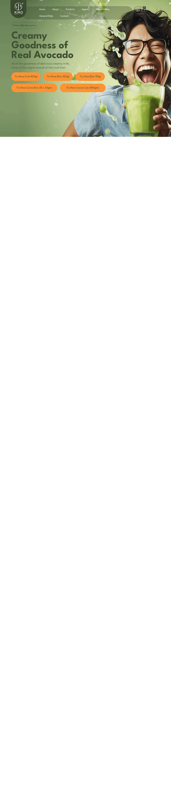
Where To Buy (103, 9)
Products (70, 9)
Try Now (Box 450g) (58, 76)
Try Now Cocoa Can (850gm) (82, 88)
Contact (64, 16)
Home (42, 9)
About (55, 9)
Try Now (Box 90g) (90, 76)
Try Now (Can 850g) (26, 76)
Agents (85, 9)
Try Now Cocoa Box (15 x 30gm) (34, 88)
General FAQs (46, 16)
